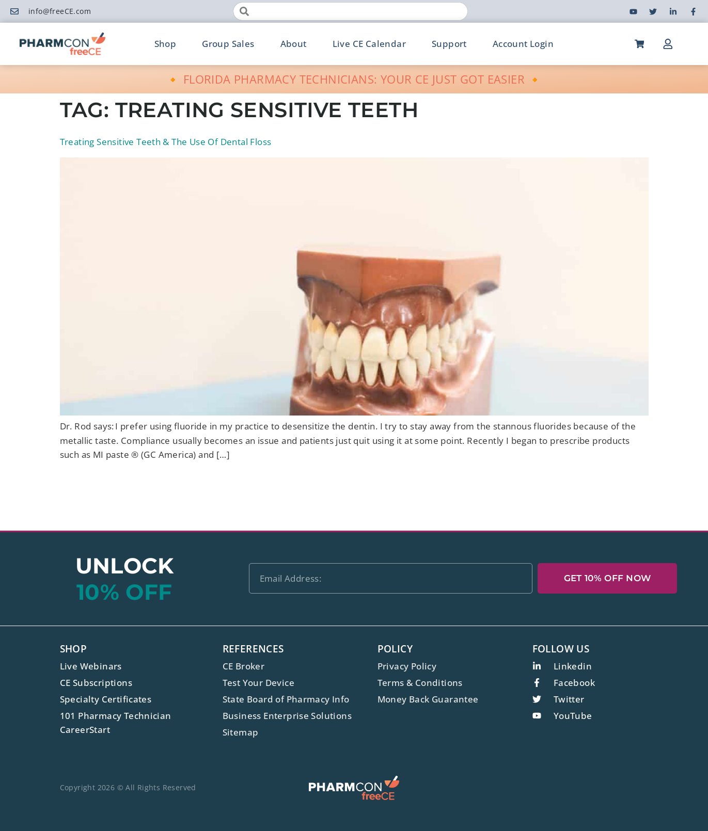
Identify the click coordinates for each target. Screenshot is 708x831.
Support (449, 44)
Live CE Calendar (369, 44)
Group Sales (228, 44)
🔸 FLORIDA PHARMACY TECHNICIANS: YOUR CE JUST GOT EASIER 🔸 (354, 79)
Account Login (523, 44)
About (293, 44)
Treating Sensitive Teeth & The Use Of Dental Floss (166, 142)
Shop (165, 44)
